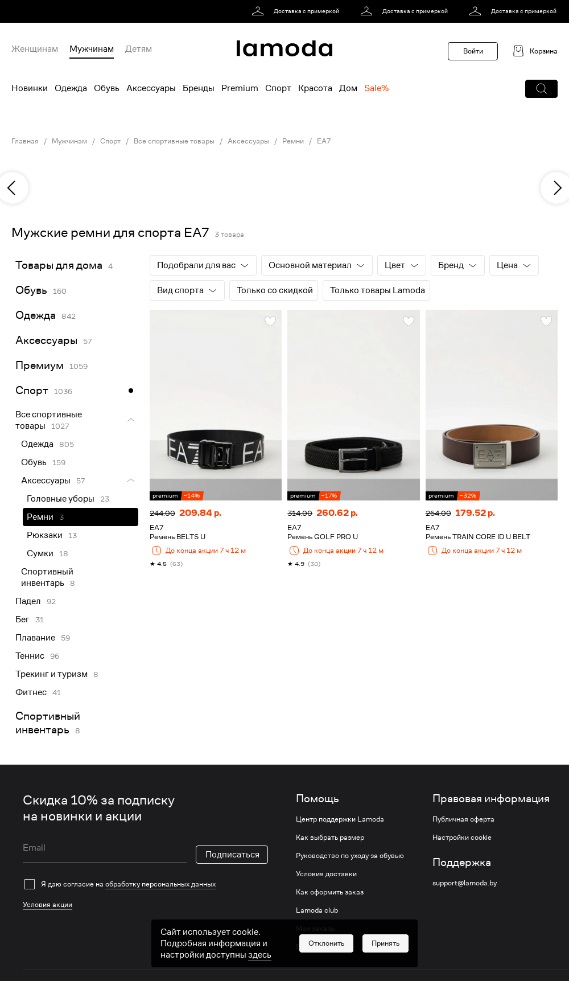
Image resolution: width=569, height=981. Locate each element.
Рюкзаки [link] (45, 535)
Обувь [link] (31, 290)
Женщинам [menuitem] (34, 49)
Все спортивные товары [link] (174, 141)
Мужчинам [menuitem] (91, 49)
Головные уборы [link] (60, 498)
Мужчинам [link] (69, 141)
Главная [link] (25, 141)
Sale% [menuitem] (376, 88)
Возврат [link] (309, 946)
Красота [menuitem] (315, 88)
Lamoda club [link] (317, 910)
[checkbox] (145, 884)
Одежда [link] (35, 315)
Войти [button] (473, 51)
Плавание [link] (35, 637)
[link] (297, 11)
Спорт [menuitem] (278, 88)
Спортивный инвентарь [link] (47, 577)
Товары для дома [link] (58, 265)
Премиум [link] (39, 365)
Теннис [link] (29, 656)
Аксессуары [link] (248, 141)
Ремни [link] (293, 141)
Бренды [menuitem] (199, 88)
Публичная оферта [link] (463, 819)
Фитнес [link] (31, 692)
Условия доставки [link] (326, 874)
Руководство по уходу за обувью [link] (350, 855)
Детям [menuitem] (138, 49)
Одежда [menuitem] (71, 88)
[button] (541, 89)
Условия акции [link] (47, 904)
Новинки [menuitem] (29, 88)
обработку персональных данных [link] (160, 884)
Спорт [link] (110, 141)
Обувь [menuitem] (106, 88)
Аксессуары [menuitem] (151, 88)
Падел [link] (28, 601)
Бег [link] (22, 619)
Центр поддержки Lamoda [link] (340, 819)
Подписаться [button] (232, 854)
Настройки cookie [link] (462, 837)
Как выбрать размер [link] (330, 837)
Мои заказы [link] (316, 928)
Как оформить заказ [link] (330, 892)
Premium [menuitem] (239, 88)
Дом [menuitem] (348, 88)
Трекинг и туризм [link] (51, 674)
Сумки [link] (40, 553)
